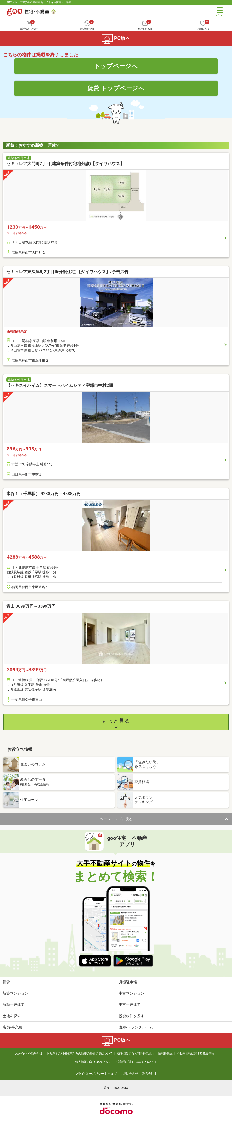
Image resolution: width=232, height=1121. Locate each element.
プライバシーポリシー (89, 1073)
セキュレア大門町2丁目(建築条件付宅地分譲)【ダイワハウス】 (65, 163)
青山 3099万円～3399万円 (31, 606)
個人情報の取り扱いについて (93, 1062)
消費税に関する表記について (135, 1062)
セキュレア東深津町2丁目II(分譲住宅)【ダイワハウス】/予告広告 (67, 271)
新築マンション (15, 993)
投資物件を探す (131, 1016)
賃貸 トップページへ (116, 88)
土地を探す (12, 1016)
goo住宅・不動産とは (28, 1053)
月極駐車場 (128, 982)
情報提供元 (165, 1053)
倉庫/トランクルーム (136, 1027)
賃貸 (6, 982)
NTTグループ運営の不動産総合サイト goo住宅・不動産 (39, 2)
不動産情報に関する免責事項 (195, 1053)
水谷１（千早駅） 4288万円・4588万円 (43, 493)
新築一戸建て (14, 1004)
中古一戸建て (130, 1004)
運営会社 (148, 1073)
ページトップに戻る (116, 819)
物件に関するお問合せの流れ (135, 1053)
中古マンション (131, 993)
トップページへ (116, 66)
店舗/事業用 (12, 1027)
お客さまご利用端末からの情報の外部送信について (79, 1053)
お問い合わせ (129, 1073)
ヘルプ (112, 1073)
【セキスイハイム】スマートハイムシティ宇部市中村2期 (59, 385)
